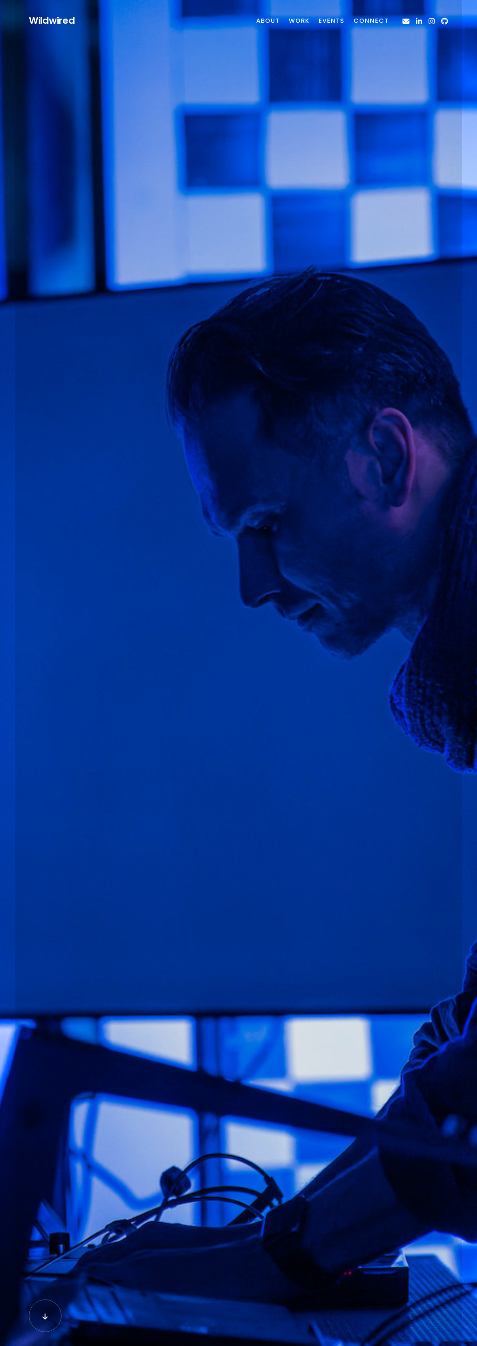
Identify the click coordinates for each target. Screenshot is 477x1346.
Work (299, 20)
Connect (371, 20)
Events (331, 20)
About (267, 20)
